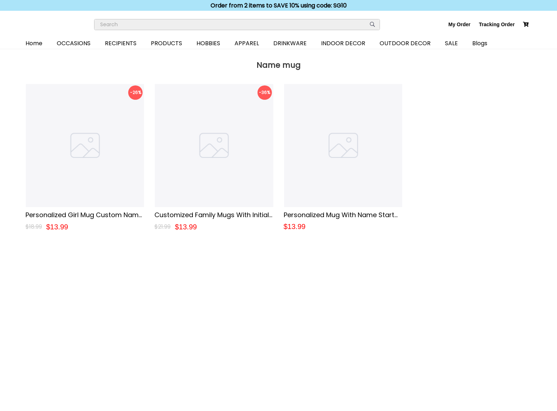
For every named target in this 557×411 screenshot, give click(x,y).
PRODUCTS (166, 43)
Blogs (479, 43)
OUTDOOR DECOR (405, 43)
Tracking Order (497, 24)
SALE (451, 43)
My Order (459, 24)
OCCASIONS (73, 43)
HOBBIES (208, 43)
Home (33, 43)
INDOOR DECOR (343, 43)
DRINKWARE (290, 43)
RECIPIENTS (120, 43)
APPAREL (247, 43)
